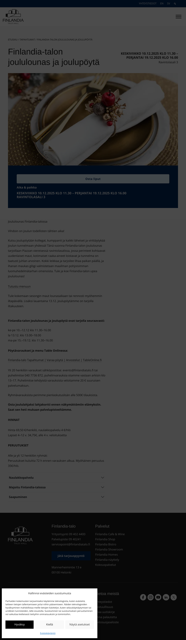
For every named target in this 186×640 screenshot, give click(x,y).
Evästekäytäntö (48, 633)
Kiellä (49, 624)
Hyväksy (19, 624)
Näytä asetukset (79, 624)
